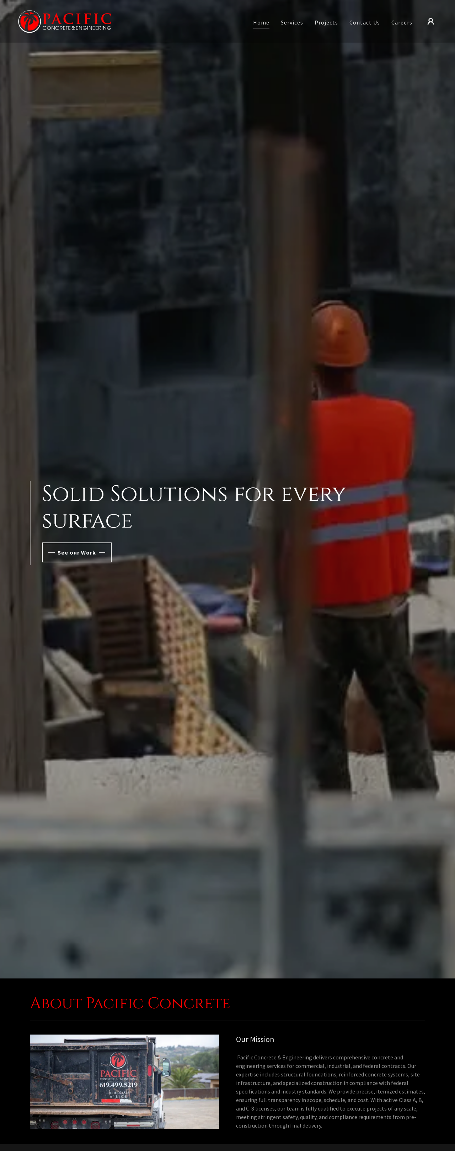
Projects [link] (326, 22)
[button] (431, 21)
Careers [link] (401, 22)
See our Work (77, 552)
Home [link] (261, 22)
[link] (64, 20)
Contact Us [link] (364, 22)
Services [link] (292, 22)
